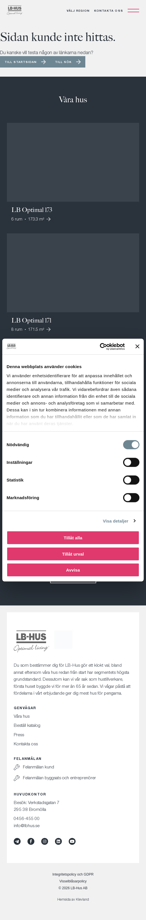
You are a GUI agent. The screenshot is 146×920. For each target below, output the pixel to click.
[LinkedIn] (58, 841)
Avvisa (73, 570)
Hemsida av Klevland (73, 899)
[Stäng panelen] (137, 346)
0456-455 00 (27, 818)
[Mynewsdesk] (17, 841)
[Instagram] (44, 841)
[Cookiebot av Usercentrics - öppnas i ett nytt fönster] (100, 346)
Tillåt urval (73, 553)
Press (19, 734)
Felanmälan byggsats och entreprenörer (59, 777)
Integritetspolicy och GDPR (73, 874)
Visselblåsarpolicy (72, 881)
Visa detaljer (115, 520)
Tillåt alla (73, 537)
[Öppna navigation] (133, 10)
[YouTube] (72, 841)
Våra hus (21, 716)
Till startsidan (21, 62)
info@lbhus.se (27, 825)
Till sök (63, 62)
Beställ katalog (27, 725)
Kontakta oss (108, 10)
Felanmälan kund (38, 766)
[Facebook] (30, 841)
